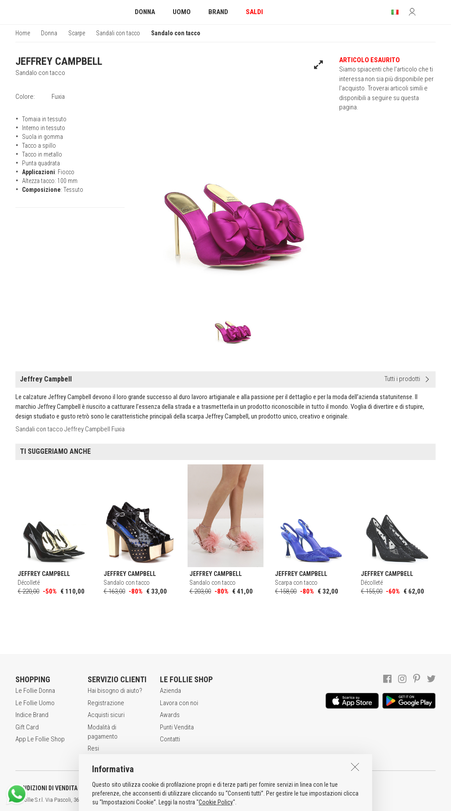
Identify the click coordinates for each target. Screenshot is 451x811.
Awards (170, 715)
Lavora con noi (179, 703)
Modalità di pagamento (103, 731)
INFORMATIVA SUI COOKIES (231, 788)
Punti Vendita (177, 727)
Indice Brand (31, 715)
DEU (323, 800)
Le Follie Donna (35, 691)
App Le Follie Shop (40, 739)
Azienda (170, 691)
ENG (313, 800)
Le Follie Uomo (35, 703)
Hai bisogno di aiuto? (115, 691)
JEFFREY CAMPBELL (58, 61)
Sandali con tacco (118, 33)
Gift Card (27, 727)
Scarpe (76, 33)
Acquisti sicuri (106, 715)
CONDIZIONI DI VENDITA (46, 788)
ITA (302, 800)
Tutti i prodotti (402, 379)
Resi (93, 748)
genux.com (282, 800)
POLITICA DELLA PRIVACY (137, 788)
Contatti (170, 739)
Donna (49, 33)
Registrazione (106, 703)
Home (22, 33)
